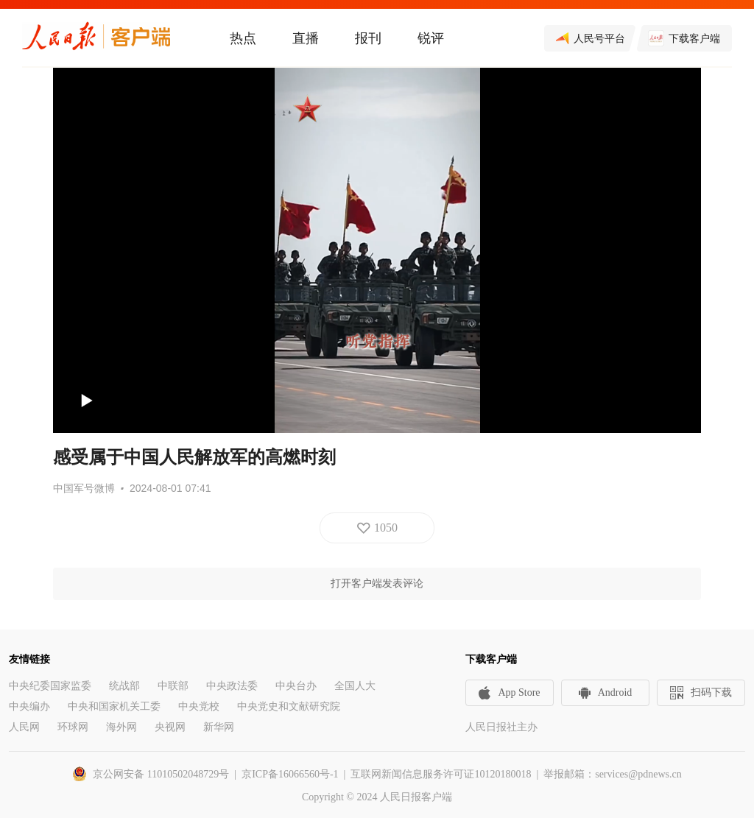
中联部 (173, 685)
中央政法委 (232, 685)
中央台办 (296, 685)
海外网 (121, 727)
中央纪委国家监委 (50, 685)
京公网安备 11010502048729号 (161, 774)
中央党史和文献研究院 (288, 706)
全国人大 (355, 685)
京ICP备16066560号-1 (290, 774)
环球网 (72, 727)
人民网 (24, 727)
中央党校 (198, 706)
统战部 (124, 685)
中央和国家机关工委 (114, 706)
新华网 (218, 727)
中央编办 (29, 706)
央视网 (170, 727)
